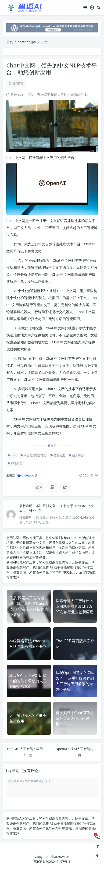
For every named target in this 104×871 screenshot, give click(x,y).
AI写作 (24, 538)
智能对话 (15, 463)
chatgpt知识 (27, 42)
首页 (9, 42)
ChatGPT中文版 (61, 572)
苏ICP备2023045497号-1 (52, 861)
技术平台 (76, 455)
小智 (66, 506)
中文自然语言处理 (33, 455)
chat (12, 455)
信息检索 (57, 455)
